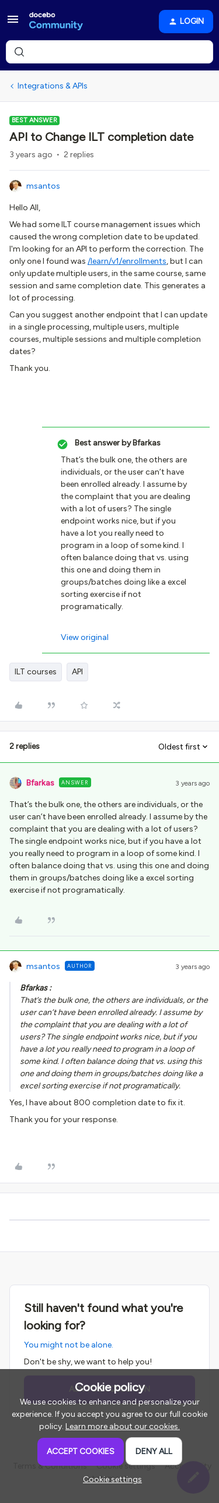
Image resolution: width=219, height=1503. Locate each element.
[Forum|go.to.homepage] (56, 21)
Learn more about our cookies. (122, 1426)
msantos (43, 186)
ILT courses (36, 672)
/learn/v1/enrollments (127, 261)
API (77, 672)
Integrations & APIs (53, 86)
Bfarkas (40, 783)
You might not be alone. (68, 1345)
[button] (13, 24)
